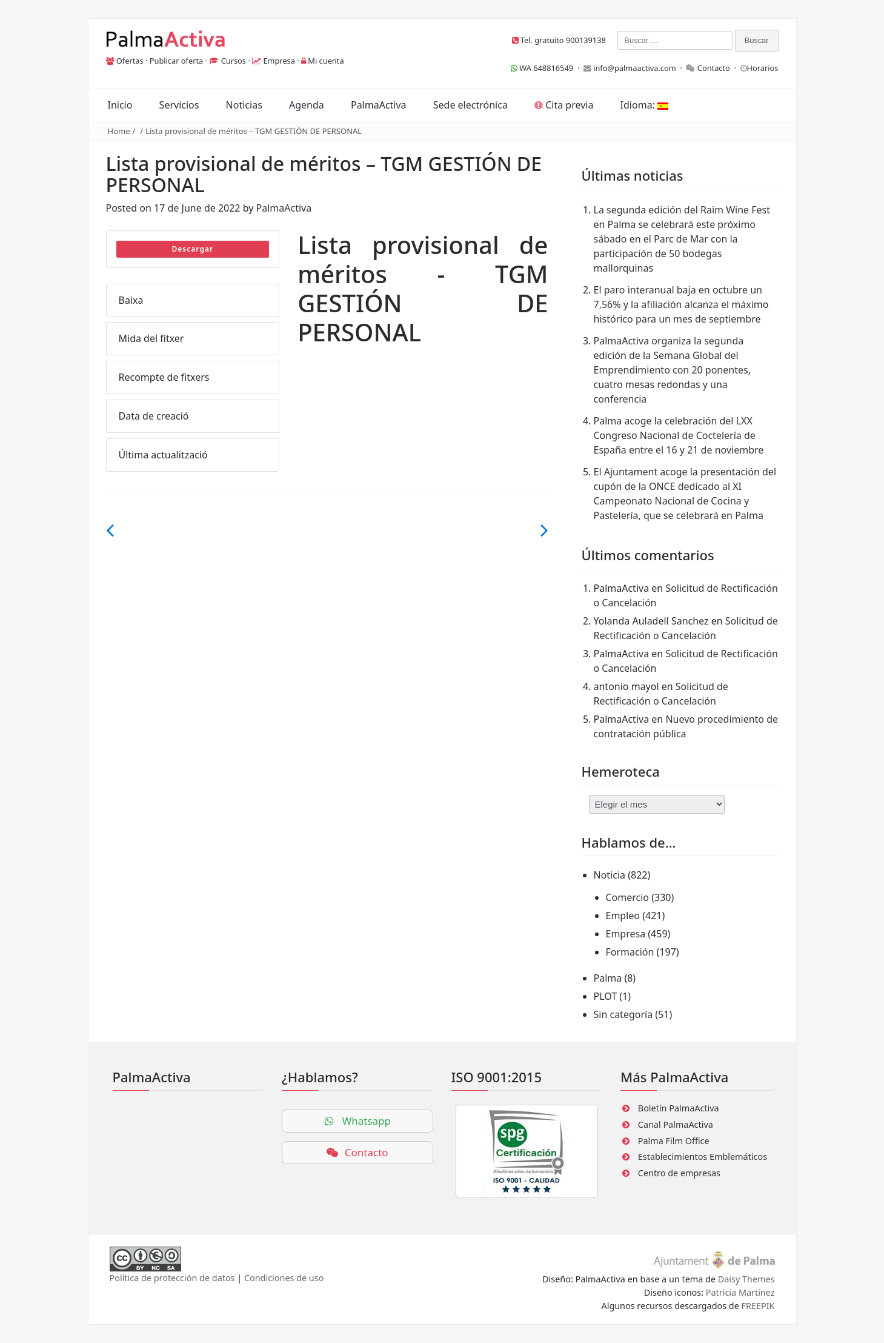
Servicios (179, 105)
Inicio (120, 105)
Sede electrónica (470, 105)
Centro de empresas (679, 1173)
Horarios (763, 67)
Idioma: (644, 105)
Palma (608, 978)
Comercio (628, 897)
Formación (630, 952)
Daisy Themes (746, 1279)
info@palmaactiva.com (634, 67)
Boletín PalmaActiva (678, 1108)
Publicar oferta (177, 60)
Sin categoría (623, 1014)
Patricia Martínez (740, 1292)
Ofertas (130, 60)
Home (119, 131)
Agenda (306, 105)
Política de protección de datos (172, 1278)
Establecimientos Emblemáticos (702, 1156)
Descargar (193, 249)
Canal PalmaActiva (675, 1124)
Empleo (623, 915)
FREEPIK (758, 1305)
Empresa (279, 60)
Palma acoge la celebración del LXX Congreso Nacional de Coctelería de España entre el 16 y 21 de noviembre (679, 435)
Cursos (233, 60)
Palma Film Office (674, 1141)
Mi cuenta (326, 60)
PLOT (605, 996)
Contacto (713, 67)
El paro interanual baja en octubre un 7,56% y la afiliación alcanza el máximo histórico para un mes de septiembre (681, 304)
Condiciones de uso (284, 1278)
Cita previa (563, 105)
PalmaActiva (379, 105)
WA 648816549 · (547, 67)
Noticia (610, 875)
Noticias (244, 105)
